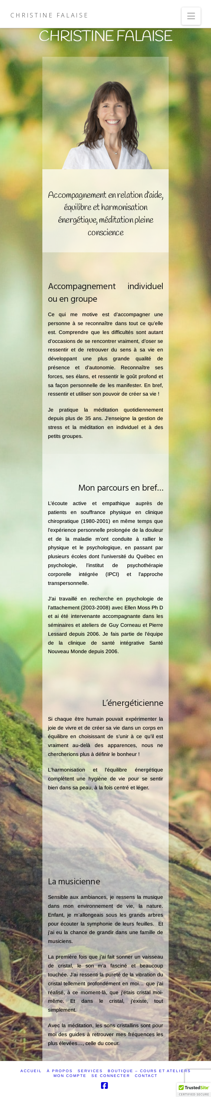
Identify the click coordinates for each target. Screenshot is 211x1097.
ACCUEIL (31, 1071)
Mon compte (70, 1076)
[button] (191, 16)
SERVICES (90, 1071)
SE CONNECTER (110, 1076)
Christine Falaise (49, 15)
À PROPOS (60, 1071)
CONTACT (146, 1076)
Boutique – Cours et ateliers (149, 1071)
